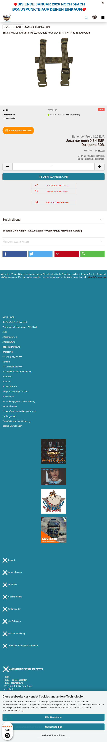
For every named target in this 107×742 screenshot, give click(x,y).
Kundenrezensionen (15, 241)
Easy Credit (27, 686)
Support (11, 560)
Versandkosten (9, 406)
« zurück (18, 27)
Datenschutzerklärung (12, 710)
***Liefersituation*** (12, 366)
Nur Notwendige (53, 727)
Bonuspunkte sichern (18, 130)
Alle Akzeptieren (53, 717)
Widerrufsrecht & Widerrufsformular (19, 411)
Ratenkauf (7, 376)
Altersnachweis (9, 337)
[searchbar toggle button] (86, 18)
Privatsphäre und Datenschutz (16, 371)
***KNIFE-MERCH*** (12, 357)
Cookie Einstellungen (12, 426)
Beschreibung (11, 219)
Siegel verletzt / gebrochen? (15, 391)
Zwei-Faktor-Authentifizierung (16, 421)
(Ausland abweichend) (71, 115)
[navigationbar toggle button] (103, 18)
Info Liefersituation (9, 118)
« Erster (7, 27)
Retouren (6, 381)
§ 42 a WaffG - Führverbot (14, 322)
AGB (4, 332)
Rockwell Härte (9, 386)
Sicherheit (12, 584)
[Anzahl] (53, 166)
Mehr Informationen (96, 277)
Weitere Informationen (53, 735)
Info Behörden (14, 621)
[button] (7, 166)
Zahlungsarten (9, 416)
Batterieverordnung (11, 347)
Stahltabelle (8, 396)
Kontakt (6, 361)
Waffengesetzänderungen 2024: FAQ (19, 327)
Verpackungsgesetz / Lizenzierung (18, 401)
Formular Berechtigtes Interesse (22, 646)
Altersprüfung (8, 342)
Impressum (7, 352)
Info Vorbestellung (16, 633)
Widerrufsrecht (14, 597)
